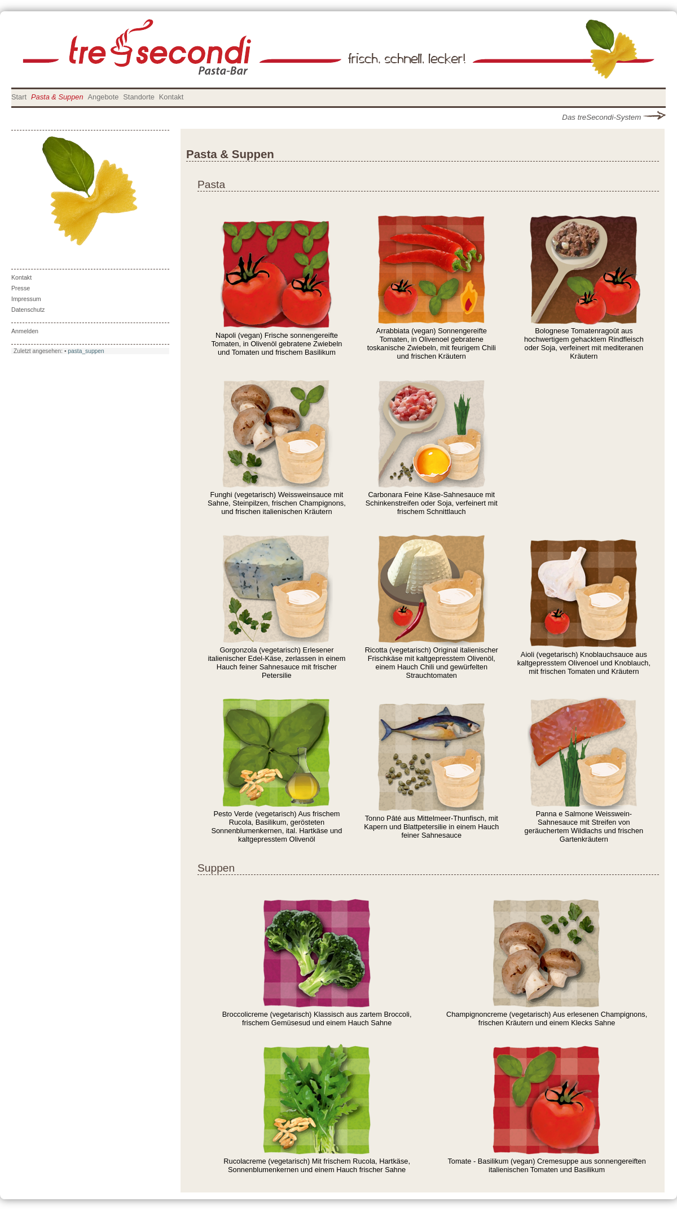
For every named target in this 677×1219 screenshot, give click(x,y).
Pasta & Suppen (57, 97)
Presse (20, 288)
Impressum (26, 298)
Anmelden (24, 331)
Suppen (216, 868)
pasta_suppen (86, 351)
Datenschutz (28, 309)
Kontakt (171, 97)
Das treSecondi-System (614, 117)
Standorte (139, 97)
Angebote (103, 97)
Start (19, 97)
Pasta (211, 184)
